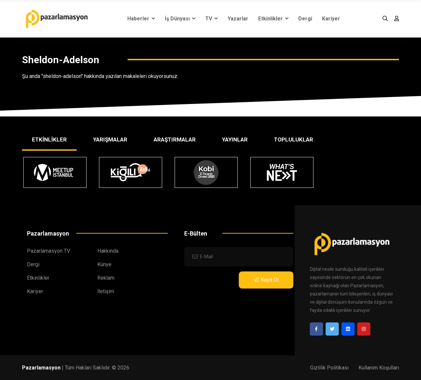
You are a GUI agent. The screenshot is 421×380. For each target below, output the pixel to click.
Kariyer (331, 18)
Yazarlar (238, 18)
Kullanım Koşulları (379, 368)
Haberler (141, 18)
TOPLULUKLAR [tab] (293, 139)
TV (211, 18)
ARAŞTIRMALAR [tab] (175, 139)
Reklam (105, 278)
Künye (104, 264)
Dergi (305, 18)
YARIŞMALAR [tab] (110, 139)
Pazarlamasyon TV (48, 251)
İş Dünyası (180, 18)
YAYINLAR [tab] (235, 139)
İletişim (105, 291)
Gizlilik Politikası (329, 368)
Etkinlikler (273, 18)
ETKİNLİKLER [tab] (49, 139)
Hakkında (107, 251)
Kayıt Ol (266, 280)
